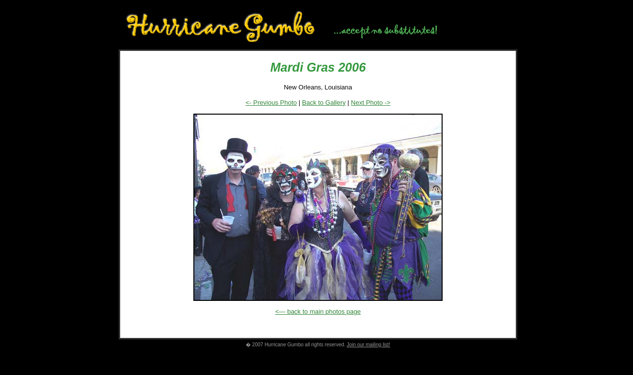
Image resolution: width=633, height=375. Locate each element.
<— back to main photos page (318, 311)
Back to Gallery (324, 102)
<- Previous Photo (271, 102)
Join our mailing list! (368, 344)
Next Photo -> (371, 102)
